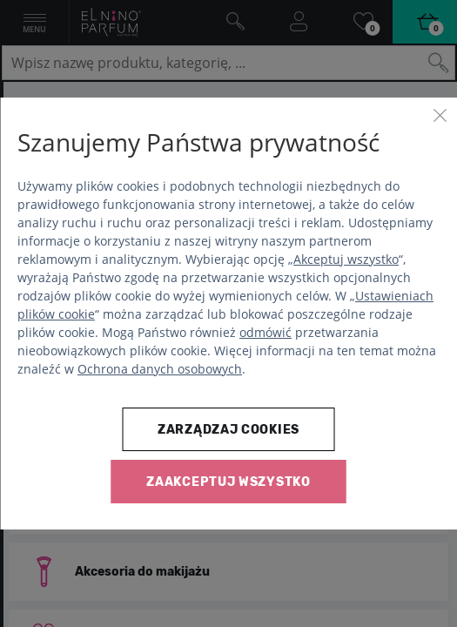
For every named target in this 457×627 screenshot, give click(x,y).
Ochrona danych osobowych (159, 369)
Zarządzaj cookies (228, 429)
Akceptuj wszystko (346, 259)
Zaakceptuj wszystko (228, 482)
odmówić (265, 332)
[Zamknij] (439, 115)
